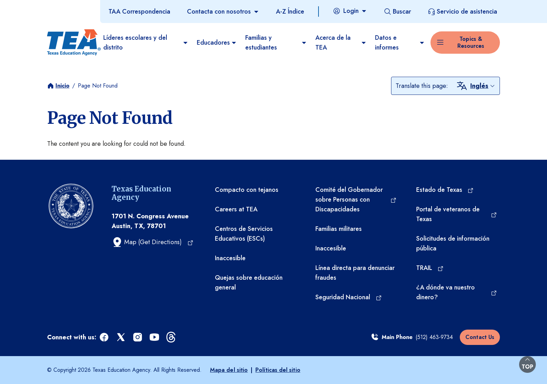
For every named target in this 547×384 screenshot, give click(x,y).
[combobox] (482, 86)
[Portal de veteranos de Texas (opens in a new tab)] (456, 214)
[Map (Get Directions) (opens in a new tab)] (153, 242)
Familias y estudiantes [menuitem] (276, 42)
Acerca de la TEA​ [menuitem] (341, 42)
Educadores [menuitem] (217, 42)
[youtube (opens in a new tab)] (154, 337)
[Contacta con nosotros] (223, 11)
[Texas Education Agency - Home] (72, 42)
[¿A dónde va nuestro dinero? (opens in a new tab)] (456, 292)
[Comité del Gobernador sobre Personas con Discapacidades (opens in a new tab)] (355, 199)
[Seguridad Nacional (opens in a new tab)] (348, 297)
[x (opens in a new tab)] (121, 337)
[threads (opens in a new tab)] (171, 337)
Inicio (62, 86)
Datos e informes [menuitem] (400, 42)
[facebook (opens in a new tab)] (104, 337)
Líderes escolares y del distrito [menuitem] (145, 42)
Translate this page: (422, 85)
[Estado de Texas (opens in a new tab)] (445, 190)
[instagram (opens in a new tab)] (138, 337)
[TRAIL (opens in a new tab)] (430, 268)
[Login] (350, 11)
